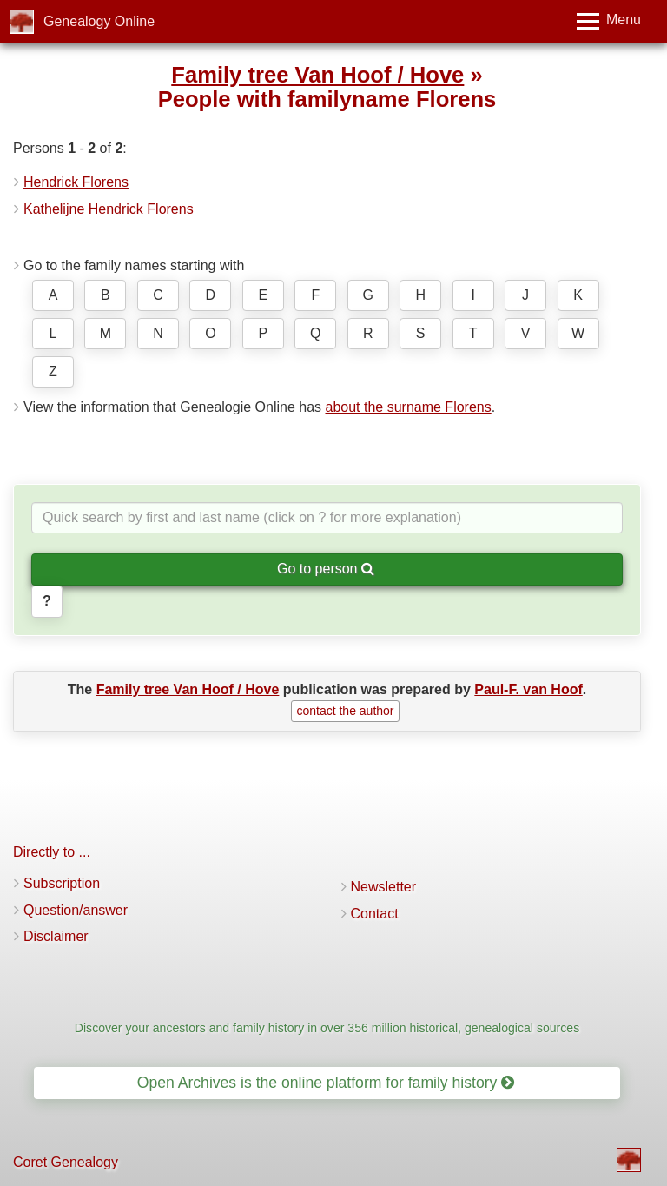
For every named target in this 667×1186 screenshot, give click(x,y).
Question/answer (75, 910)
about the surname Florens (408, 407)
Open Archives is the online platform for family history (326, 1082)
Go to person (325, 568)
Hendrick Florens (76, 182)
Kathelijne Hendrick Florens (108, 209)
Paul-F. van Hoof (528, 689)
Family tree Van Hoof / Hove (317, 75)
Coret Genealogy (65, 1162)
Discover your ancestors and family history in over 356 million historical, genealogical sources (327, 1028)
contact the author (344, 711)
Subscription (61, 883)
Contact (375, 913)
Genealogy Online (99, 21)
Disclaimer (56, 936)
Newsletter (384, 886)
